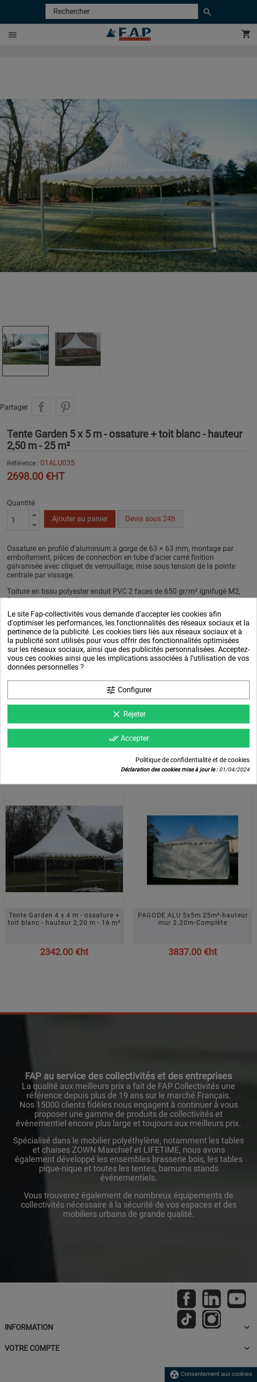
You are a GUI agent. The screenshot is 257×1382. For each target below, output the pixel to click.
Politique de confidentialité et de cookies (192, 760)
